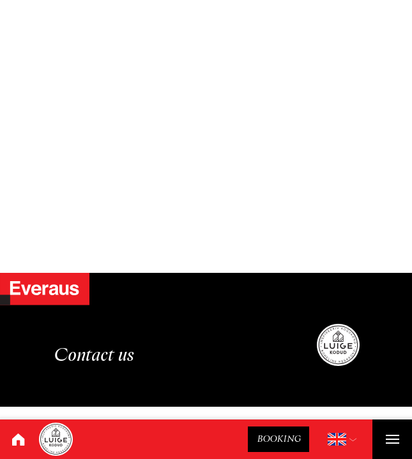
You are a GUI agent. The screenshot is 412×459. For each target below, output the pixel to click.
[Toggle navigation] (392, 439)
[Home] (18, 439)
